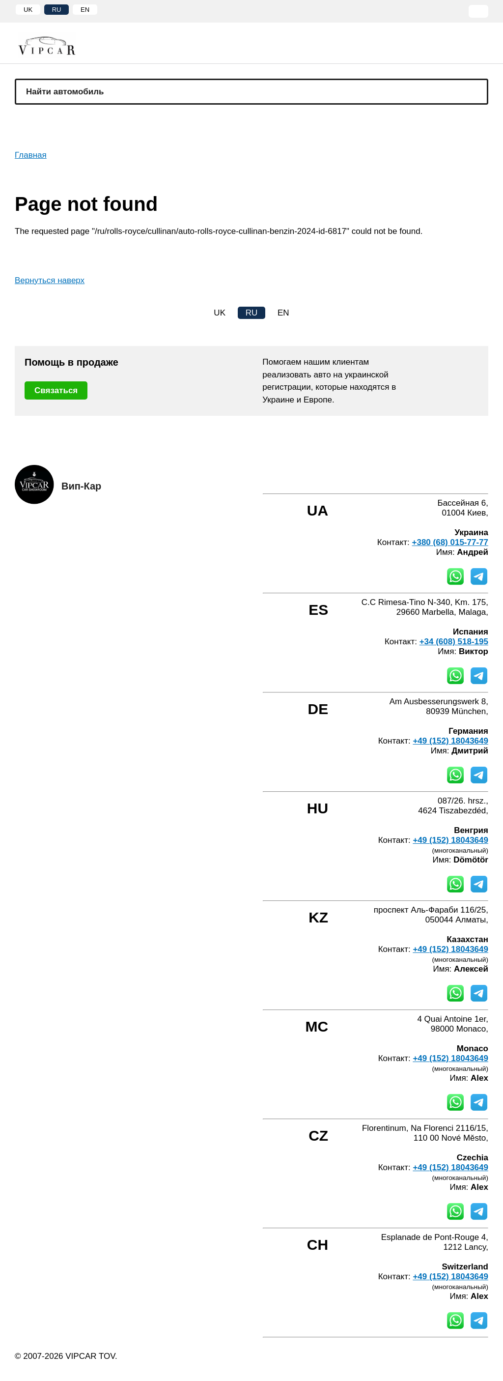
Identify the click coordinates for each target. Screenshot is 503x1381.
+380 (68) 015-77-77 (450, 542)
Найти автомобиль (65, 91)
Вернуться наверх (49, 280)
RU (56, 9)
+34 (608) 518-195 (453, 641)
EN (85, 9)
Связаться (56, 390)
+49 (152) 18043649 (450, 741)
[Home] (54, 45)
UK (28, 9)
